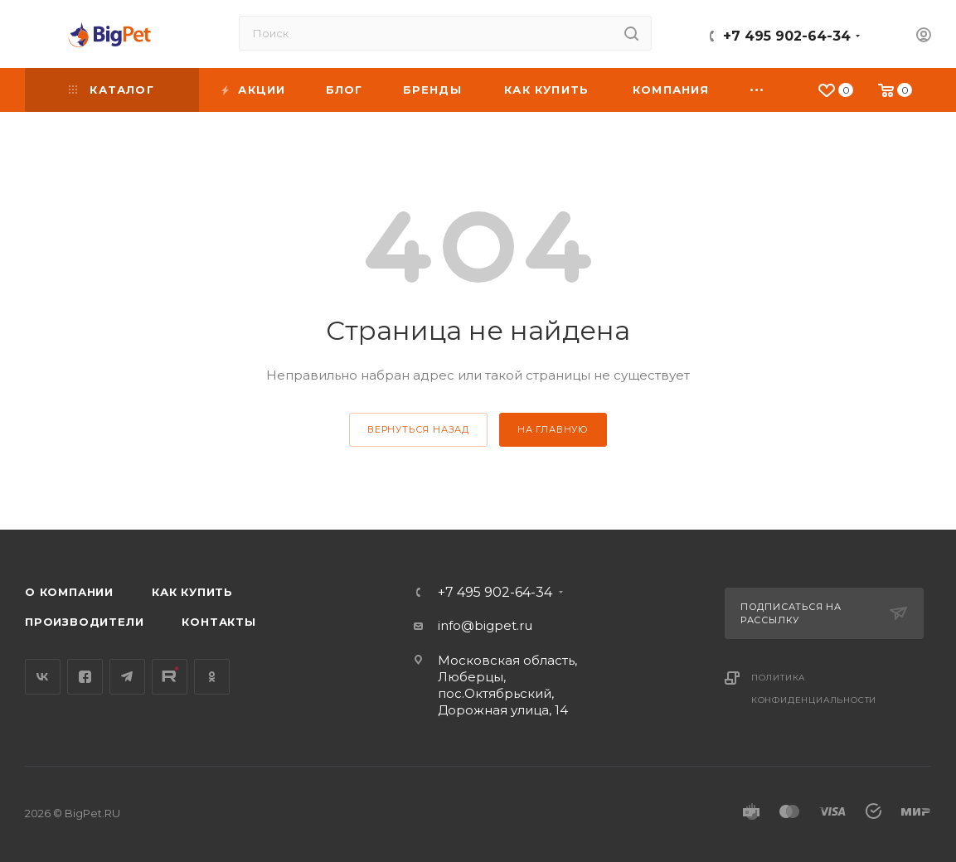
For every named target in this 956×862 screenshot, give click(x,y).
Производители (84, 621)
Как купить (192, 591)
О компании (69, 591)
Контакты (218, 621)
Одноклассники (212, 677)
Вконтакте (43, 677)
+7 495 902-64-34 (787, 36)
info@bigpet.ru (485, 625)
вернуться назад (418, 429)
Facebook (85, 677)
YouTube (169, 677)
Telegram (127, 677)
